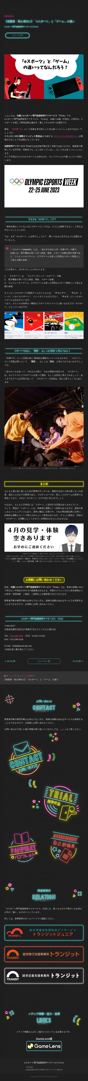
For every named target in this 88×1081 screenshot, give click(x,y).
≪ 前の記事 (9, 661)
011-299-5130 (16, 636)
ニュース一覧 (44, 661)
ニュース (13, 676)
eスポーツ (17, 129)
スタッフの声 (17, 35)
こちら (63, 729)
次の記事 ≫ (78, 661)
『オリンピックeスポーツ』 (66, 136)
